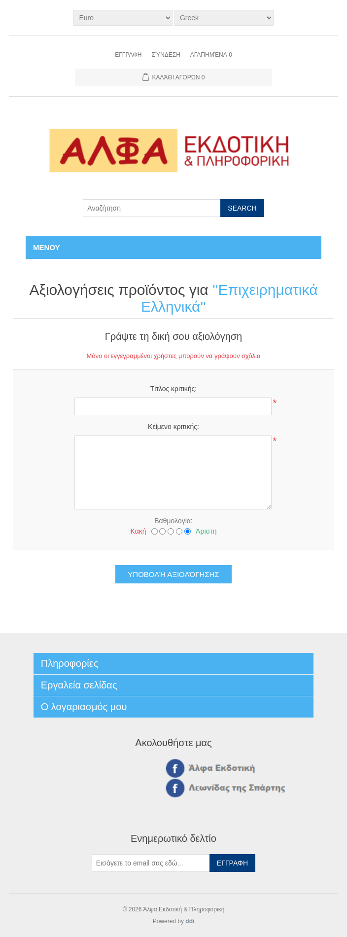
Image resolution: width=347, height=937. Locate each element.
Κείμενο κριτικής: (173, 427)
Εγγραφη (128, 54)
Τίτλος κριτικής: (173, 389)
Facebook (173, 767)
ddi (189, 921)
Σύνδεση (165, 54)
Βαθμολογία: (173, 521)
